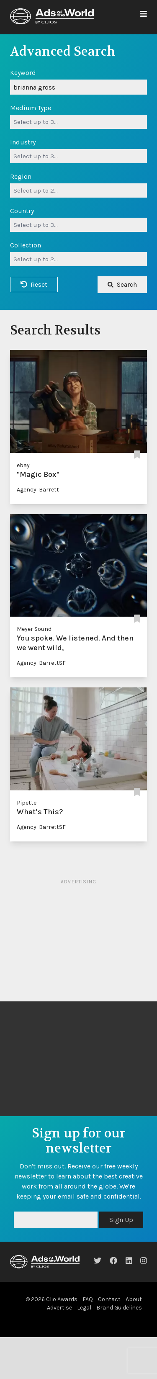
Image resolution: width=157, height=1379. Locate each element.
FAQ (87, 1299)
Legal (84, 1307)
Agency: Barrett (38, 489)
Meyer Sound (34, 629)
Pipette (26, 802)
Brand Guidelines (119, 1307)
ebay (23, 465)
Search (122, 284)
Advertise (59, 1307)
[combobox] (78, 122)
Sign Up (121, 1220)
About (134, 1299)
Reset (34, 284)
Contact (109, 1299)
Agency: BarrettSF (41, 662)
